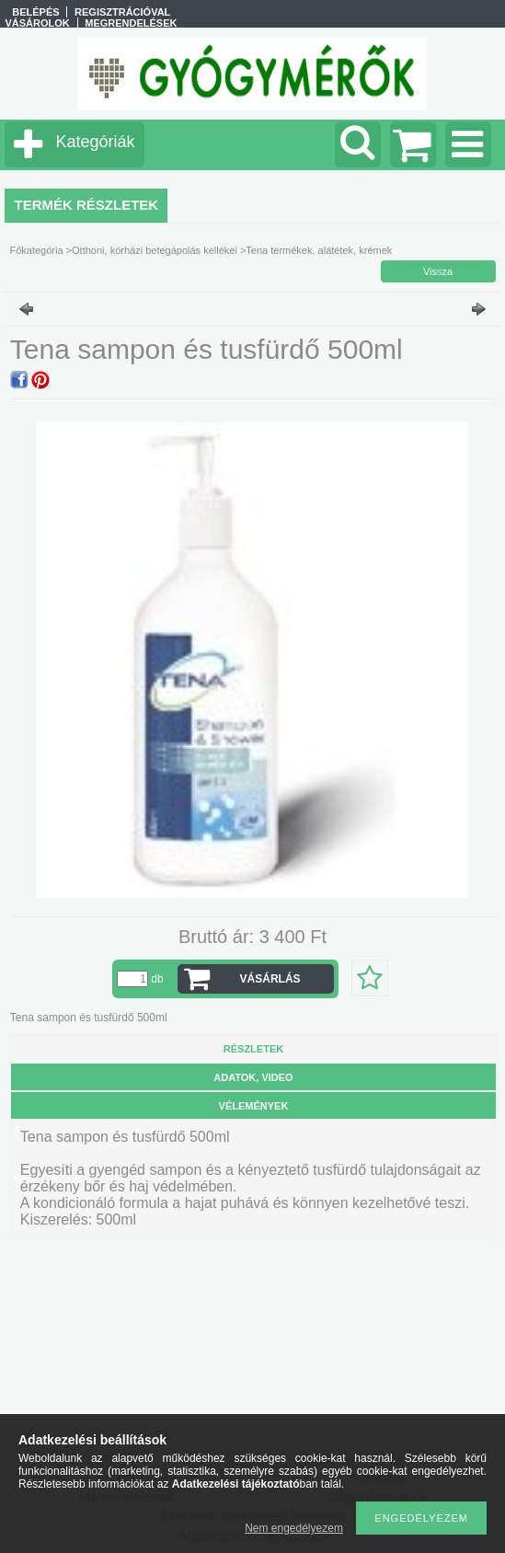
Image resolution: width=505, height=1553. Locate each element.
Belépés (35, 11)
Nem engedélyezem (294, 1528)
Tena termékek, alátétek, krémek (319, 250)
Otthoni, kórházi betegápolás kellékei (154, 250)
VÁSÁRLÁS (270, 978)
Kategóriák (94, 141)
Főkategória (36, 250)
